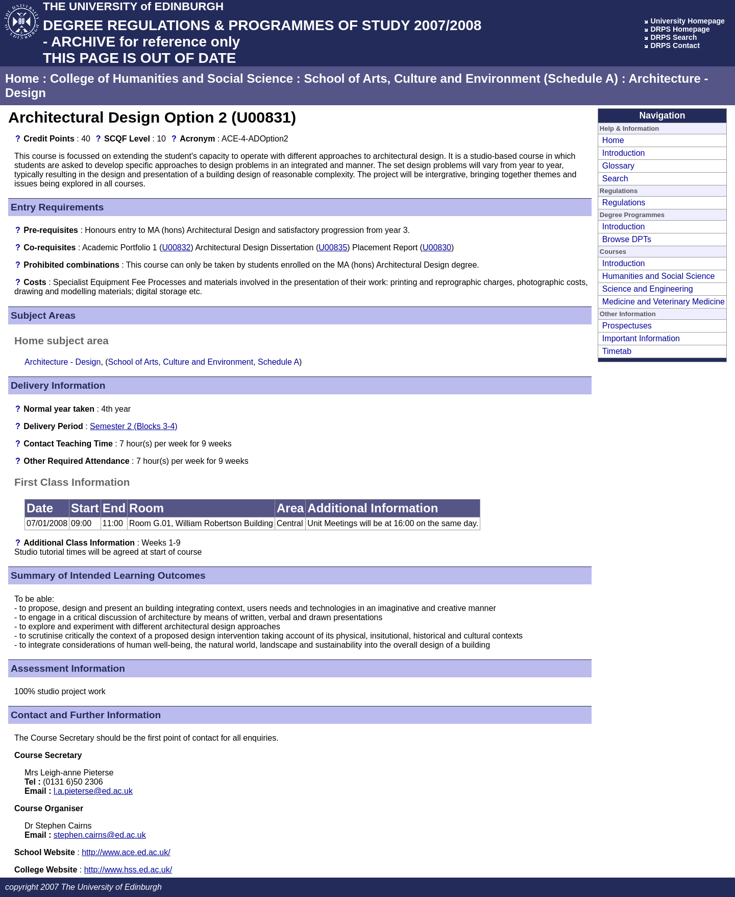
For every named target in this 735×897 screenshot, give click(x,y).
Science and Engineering (647, 289)
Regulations (624, 202)
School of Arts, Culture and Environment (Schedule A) (461, 78)
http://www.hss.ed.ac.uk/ (128, 869)
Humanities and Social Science (658, 276)
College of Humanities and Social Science (171, 78)
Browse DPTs (626, 239)
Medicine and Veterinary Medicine (663, 301)
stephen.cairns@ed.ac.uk (100, 835)
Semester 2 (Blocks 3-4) (134, 426)
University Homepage (687, 21)
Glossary (618, 165)
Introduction (623, 153)
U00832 (176, 247)
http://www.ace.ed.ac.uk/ (126, 852)
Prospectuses (627, 325)
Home (22, 78)
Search (615, 178)
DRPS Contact (675, 45)
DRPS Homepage (679, 29)
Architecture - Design (62, 362)
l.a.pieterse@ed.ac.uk (93, 791)
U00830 (437, 247)
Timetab (616, 351)
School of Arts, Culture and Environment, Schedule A (203, 362)
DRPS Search (673, 37)
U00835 (332, 247)
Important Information (641, 338)
